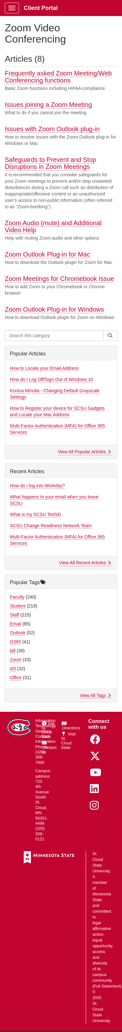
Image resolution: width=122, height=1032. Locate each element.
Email (15, 623)
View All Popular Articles (84, 451)
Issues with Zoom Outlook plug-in (52, 128)
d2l (13, 668)
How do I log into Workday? (37, 485)
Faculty (17, 596)
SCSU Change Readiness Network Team (51, 525)
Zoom (16, 659)
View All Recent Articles (85, 562)
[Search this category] (54, 335)
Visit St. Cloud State (68, 741)
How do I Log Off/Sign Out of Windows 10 (51, 379)
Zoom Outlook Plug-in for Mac (47, 254)
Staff (14, 614)
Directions (70, 725)
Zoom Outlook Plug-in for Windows (54, 309)
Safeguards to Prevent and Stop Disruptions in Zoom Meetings (50, 163)
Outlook (17, 632)
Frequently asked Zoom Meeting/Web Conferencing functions (58, 77)
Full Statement (107, 986)
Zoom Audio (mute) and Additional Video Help (53, 226)
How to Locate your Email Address (44, 368)
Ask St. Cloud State (48, 730)
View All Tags (95, 695)
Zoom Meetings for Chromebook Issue (59, 278)
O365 (15, 641)
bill (12, 650)
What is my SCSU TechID (35, 514)
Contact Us (49, 747)
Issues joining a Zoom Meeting (48, 104)
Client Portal (41, 8)
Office (16, 677)
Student (17, 605)
